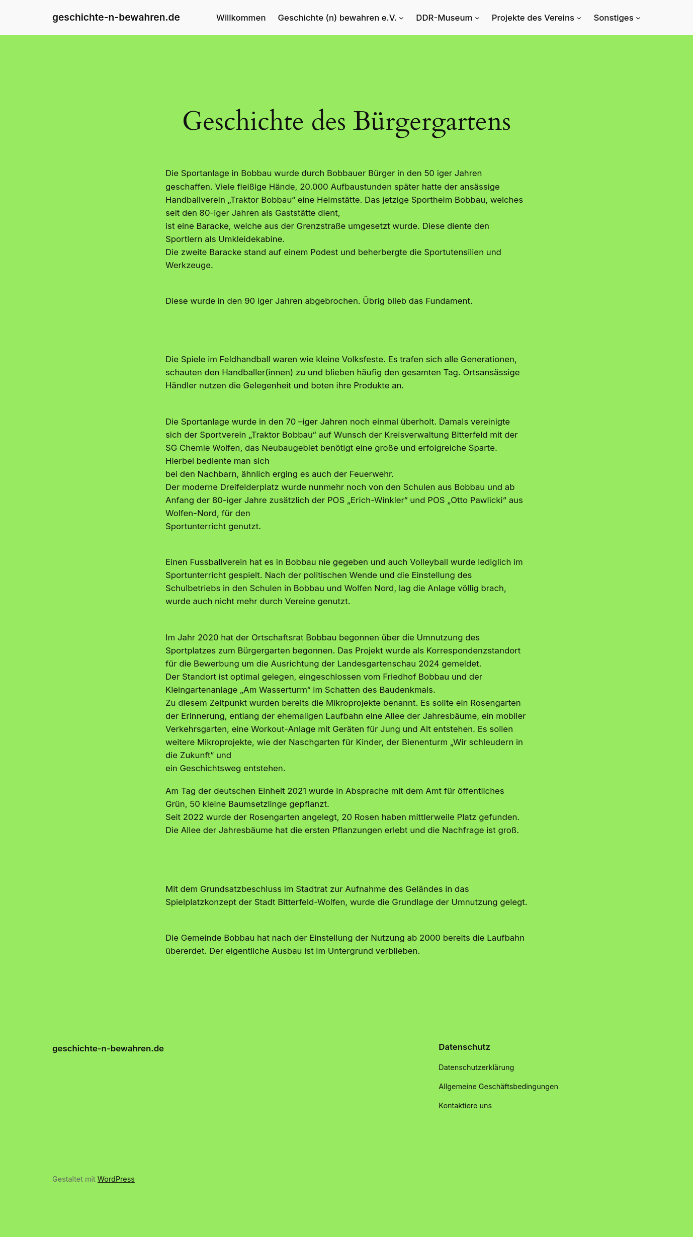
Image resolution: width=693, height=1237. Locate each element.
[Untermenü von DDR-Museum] (477, 17)
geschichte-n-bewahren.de (116, 17)
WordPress (116, 1179)
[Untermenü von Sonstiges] (638, 17)
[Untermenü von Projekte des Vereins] (578, 17)
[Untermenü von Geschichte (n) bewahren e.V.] (401, 17)
